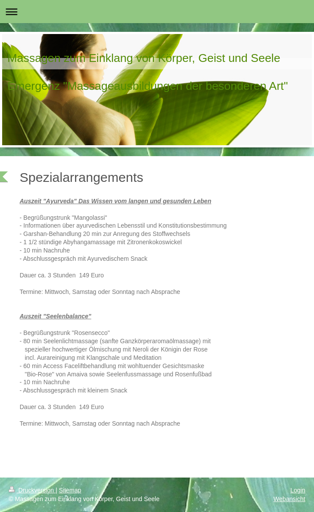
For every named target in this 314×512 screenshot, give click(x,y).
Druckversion (32, 490)
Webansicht (289, 498)
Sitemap (70, 490)
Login (297, 490)
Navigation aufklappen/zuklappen (157, 11)
